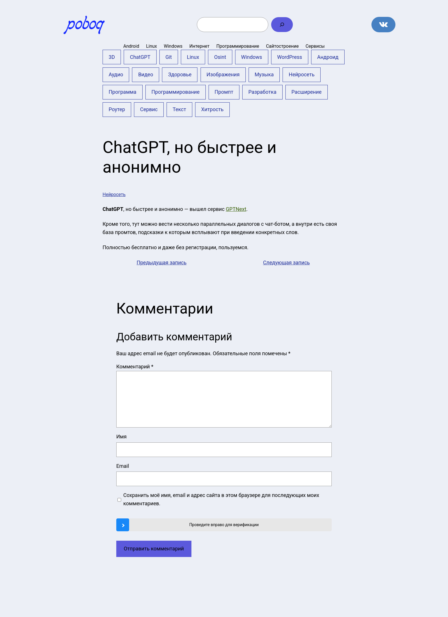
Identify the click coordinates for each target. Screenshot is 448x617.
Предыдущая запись (162, 262)
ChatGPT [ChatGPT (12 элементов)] (140, 57)
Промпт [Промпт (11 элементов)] (224, 92)
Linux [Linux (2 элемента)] (193, 57)
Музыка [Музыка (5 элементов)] (264, 74)
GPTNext (236, 209)
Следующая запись (286, 262)
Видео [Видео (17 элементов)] (145, 74)
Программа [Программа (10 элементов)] (122, 92)
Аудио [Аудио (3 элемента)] (116, 74)
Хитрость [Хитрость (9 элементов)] (212, 109)
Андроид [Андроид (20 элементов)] (328, 57)
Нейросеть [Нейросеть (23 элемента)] (302, 74)
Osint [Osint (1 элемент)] (220, 57)
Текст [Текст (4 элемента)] (179, 109)
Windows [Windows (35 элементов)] (251, 57)
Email (122, 466)
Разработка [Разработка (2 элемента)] (262, 92)
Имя (121, 437)
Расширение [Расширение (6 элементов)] (306, 92)
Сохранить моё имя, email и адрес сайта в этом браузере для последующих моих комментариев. (221, 499)
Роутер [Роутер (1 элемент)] (117, 109)
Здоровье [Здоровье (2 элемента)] (179, 74)
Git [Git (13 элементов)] (168, 57)
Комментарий (134, 367)
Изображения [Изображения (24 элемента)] (223, 74)
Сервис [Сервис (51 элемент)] (148, 109)
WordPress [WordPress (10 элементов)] (289, 57)
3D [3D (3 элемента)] (112, 57)
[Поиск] (282, 24)
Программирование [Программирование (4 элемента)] (175, 92)
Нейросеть (114, 194)
